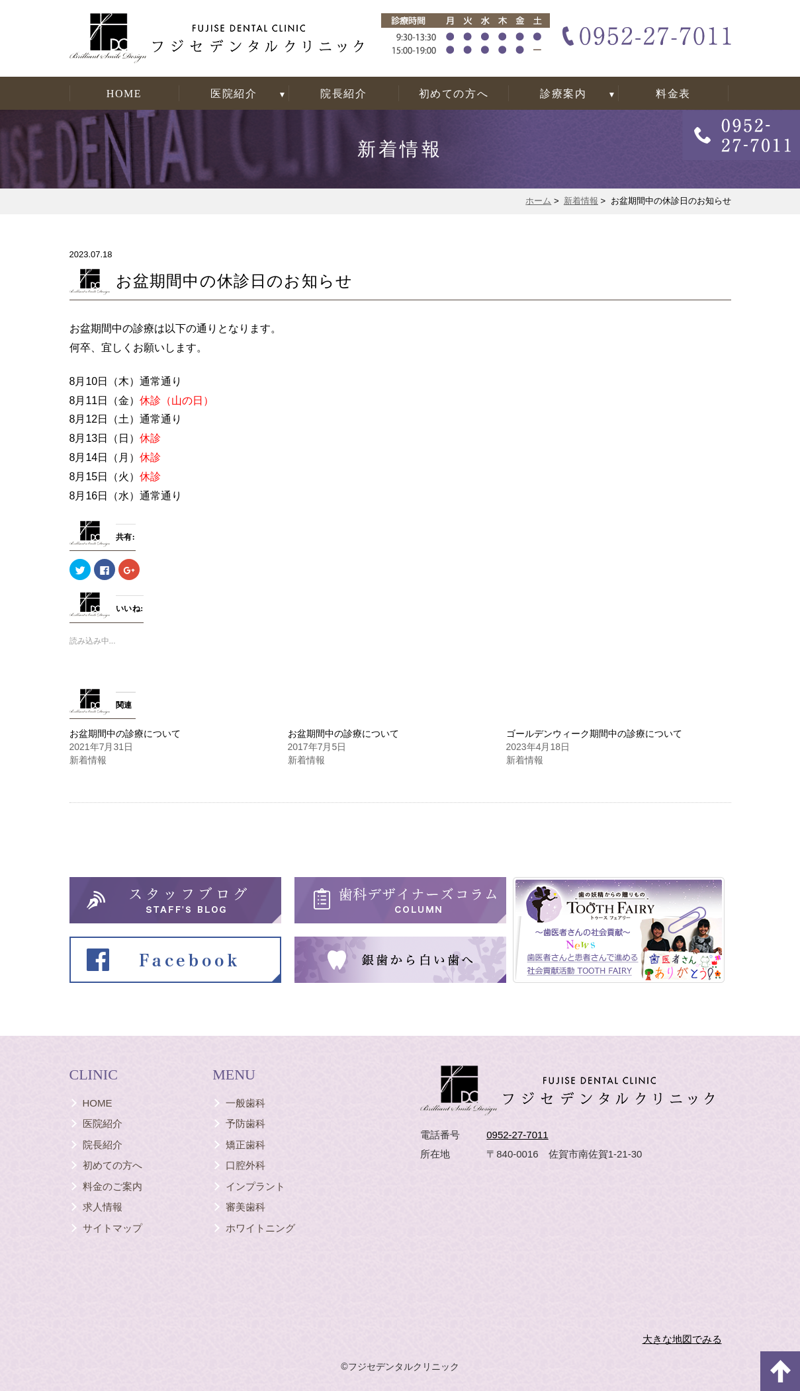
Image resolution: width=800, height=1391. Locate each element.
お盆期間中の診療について (125, 733)
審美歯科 (245, 1206)
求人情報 (102, 1206)
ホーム (538, 201)
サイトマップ (112, 1228)
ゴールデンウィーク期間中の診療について (594, 733)
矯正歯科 (245, 1144)
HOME (124, 93)
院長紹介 (343, 93)
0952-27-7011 (517, 1134)
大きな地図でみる (682, 1339)
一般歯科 (245, 1103)
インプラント (255, 1186)
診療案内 (563, 93)
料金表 (673, 93)
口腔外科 (245, 1165)
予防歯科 (245, 1123)
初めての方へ (454, 93)
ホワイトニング (260, 1228)
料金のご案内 (112, 1186)
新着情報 (581, 201)
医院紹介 (233, 93)
